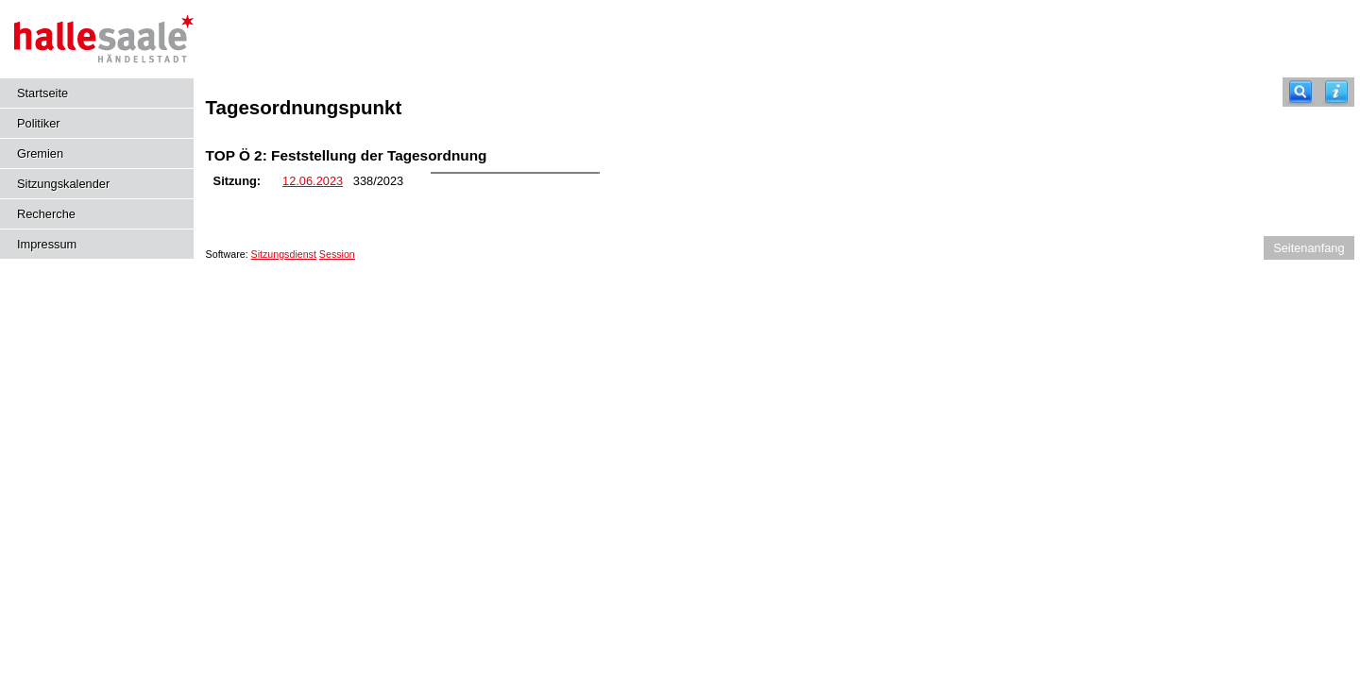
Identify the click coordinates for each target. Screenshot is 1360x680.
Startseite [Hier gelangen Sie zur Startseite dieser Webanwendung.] (42, 93)
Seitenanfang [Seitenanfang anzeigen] (1308, 248)
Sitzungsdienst (283, 254)
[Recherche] (1300, 92)
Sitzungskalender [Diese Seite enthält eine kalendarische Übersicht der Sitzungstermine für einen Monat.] (63, 184)
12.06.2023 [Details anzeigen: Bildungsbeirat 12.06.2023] (312, 181)
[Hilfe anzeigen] (1336, 92)
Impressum (46, 244)
